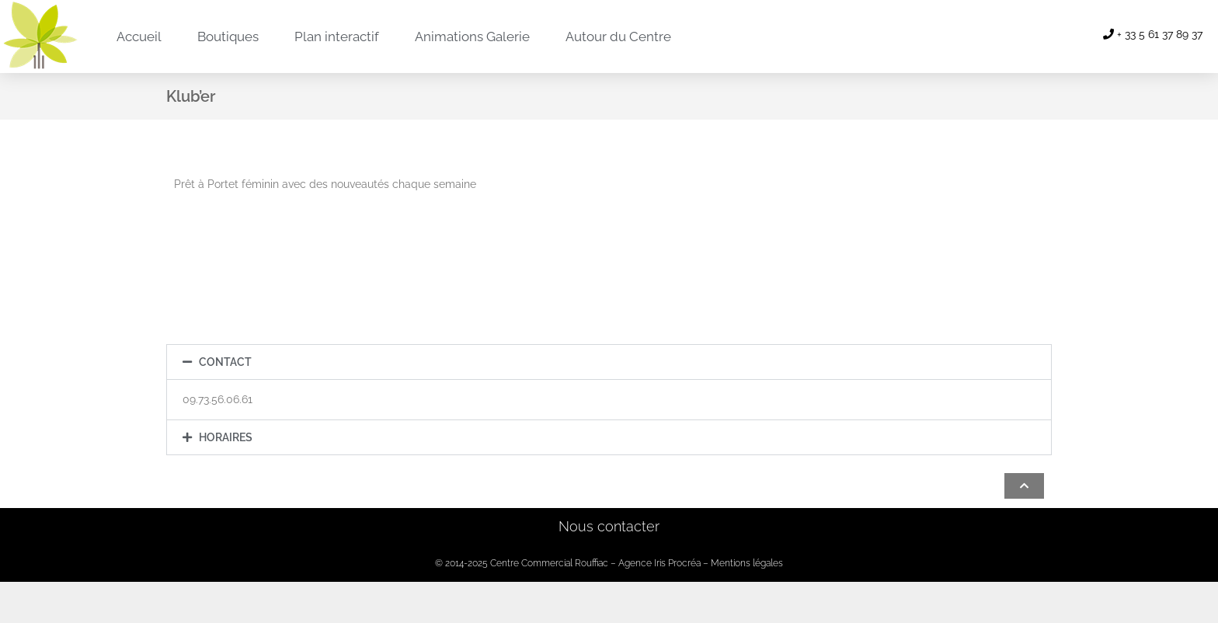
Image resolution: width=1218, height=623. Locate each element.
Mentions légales (747, 563)
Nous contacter (609, 526)
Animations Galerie (472, 36)
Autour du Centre (618, 36)
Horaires (225, 437)
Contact (225, 362)
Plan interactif (336, 36)
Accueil (139, 36)
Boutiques (228, 36)
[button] (609, 362)
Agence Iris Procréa (659, 563)
